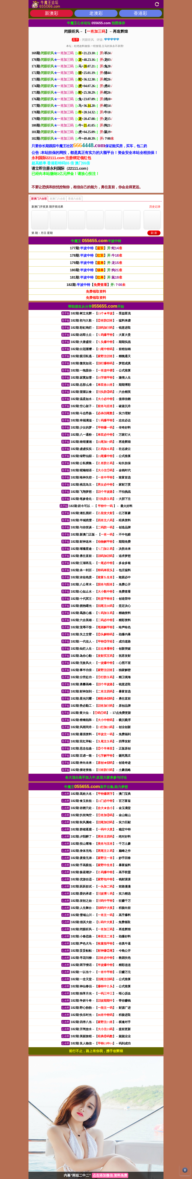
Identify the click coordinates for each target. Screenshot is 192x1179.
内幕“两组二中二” (96, 1175)
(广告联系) (106, 1165)
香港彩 (140, 13)
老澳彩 (96, 13)
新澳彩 (51, 13)
